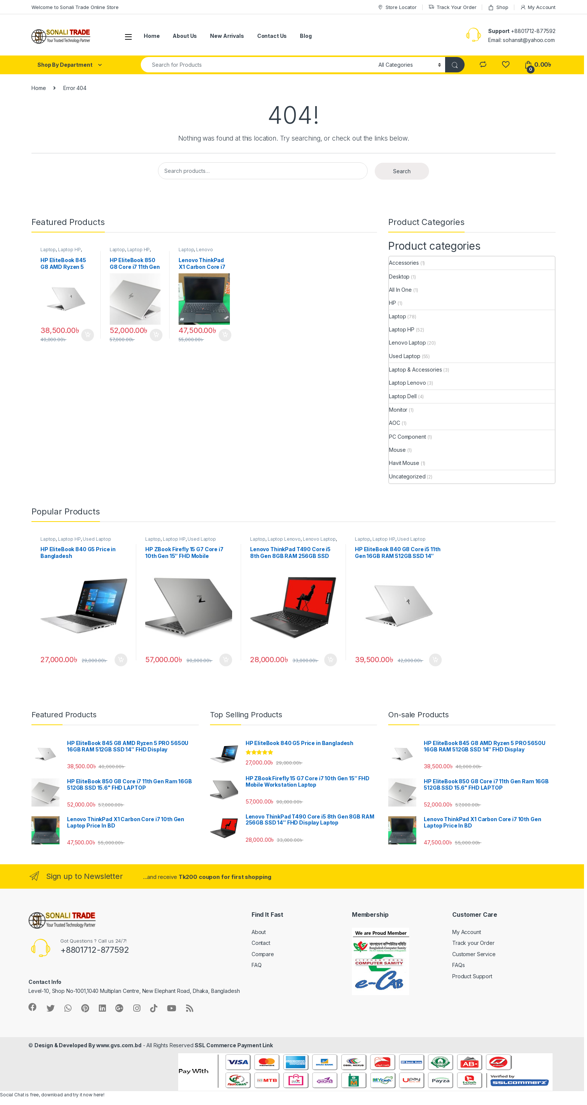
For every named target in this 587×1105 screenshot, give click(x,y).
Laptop (48, 249)
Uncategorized (407, 476)
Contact (261, 943)
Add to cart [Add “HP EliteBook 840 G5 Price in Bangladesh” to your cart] (121, 660)
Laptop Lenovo (407, 382)
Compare (263, 954)
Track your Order (473, 943)
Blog (305, 36)
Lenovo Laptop (407, 342)
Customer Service (474, 954)
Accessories (404, 262)
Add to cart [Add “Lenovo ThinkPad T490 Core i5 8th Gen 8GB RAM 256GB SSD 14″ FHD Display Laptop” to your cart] (330, 660)
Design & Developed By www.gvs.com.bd (88, 1045)
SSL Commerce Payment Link (234, 1045)
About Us (185, 36)
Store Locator (397, 7)
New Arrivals (227, 36)
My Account (538, 7)
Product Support (472, 976)
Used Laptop (404, 356)
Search (402, 171)
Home (151, 36)
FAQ (257, 965)
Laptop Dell (402, 396)
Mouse (397, 450)
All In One (400, 289)
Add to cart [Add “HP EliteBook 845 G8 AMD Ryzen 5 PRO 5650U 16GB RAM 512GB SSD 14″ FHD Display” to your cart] (87, 335)
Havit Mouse (404, 463)
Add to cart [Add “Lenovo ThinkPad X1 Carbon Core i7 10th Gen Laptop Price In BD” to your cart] (225, 335)
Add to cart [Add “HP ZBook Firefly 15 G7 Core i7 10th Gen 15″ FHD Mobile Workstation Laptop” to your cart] (225, 660)
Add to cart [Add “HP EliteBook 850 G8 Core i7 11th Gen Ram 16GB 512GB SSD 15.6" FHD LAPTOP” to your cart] (156, 335)
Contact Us (272, 36)
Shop (498, 7)
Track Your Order (452, 7)
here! (99, 1095)
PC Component (407, 436)
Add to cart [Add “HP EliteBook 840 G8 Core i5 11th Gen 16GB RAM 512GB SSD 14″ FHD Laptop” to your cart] (435, 660)
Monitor (398, 409)
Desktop (399, 276)
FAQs (458, 965)
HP (392, 303)
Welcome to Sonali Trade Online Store (75, 7)
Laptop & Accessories (415, 369)
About (259, 932)
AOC (394, 423)
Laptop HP (69, 249)
